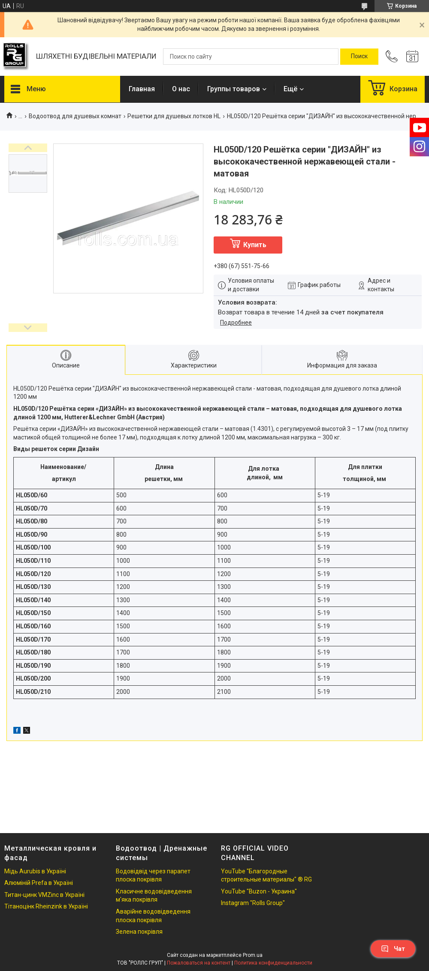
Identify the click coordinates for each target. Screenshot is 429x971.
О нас (181, 89)
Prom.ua (253, 955)
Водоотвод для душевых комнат (75, 116)
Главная (142, 89)
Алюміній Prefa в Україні (38, 882)
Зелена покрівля (139, 931)
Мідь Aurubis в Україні (35, 871)
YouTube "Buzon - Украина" (259, 891)
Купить (254, 245)
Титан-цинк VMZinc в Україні (44, 894)
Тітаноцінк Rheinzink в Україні (46, 906)
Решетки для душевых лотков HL (174, 116)
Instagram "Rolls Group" (253, 902)
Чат (393, 949)
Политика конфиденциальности (273, 963)
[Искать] (359, 56)
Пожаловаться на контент (198, 963)
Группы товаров (233, 89)
